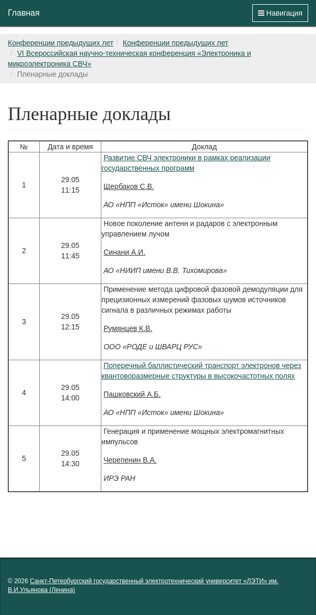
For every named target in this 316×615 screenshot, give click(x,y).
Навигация (280, 13)
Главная (24, 12)
